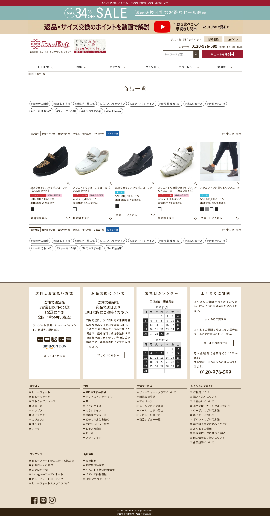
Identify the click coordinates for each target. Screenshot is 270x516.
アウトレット (92, 437)
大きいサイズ (92, 410)
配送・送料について (203, 396)
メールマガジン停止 (150, 410)
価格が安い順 (48, 133)
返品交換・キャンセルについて (210, 406)
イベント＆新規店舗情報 (99, 469)
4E (86, 401)
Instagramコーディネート (46, 474)
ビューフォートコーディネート (49, 479)
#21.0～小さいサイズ (142, 103)
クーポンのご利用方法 (205, 410)
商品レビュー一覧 (149, 419)
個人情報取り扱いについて (207, 437)
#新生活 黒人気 (85, 103)
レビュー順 (99, 133)
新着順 (76, 133)
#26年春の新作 (40, 103)
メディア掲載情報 (95, 474)
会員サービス (144, 385)
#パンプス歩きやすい (112, 103)
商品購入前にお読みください (209, 424)
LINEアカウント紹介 (96, 479)
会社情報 (88, 454)
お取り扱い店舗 (93, 465)
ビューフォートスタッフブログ (49, 483)
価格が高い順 (64, 133)
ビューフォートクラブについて (156, 392)
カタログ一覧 (38, 469)
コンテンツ (36, 454)
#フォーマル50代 (66, 111)
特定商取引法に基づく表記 (207, 433)
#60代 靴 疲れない (170, 103)
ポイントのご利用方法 (205, 419)
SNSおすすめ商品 (94, 392)
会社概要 (89, 460)
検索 (196, 54)
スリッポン (37, 415)
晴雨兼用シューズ (95, 415)
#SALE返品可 (114, 111)
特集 (85, 385)
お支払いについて (202, 401)
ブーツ (34, 428)
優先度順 (86, 133)
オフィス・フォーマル (97, 396)
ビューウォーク (39, 396)
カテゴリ (35, 385)
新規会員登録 (146, 396)
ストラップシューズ (42, 401)
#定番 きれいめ (216, 103)
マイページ (145, 401)
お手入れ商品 (92, 428)
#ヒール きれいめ (41, 111)
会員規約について (202, 442)
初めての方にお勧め (96, 419)
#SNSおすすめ (61, 103)
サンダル (35, 424)
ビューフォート (39, 392)
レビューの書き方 (149, 415)
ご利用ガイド (199, 392)
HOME (31, 73)
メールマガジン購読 (150, 406)
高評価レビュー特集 (96, 424)
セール (88, 433)
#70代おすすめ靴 (91, 111)
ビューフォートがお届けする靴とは (51, 460)
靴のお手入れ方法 (41, 465)
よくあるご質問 (201, 428)
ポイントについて (202, 415)
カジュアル (37, 419)
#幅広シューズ (193, 103)
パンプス (36, 410)
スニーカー (37, 406)
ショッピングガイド (202, 385)
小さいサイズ (92, 406)
